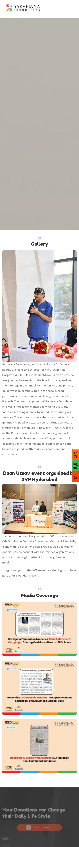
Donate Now (37, 828)
